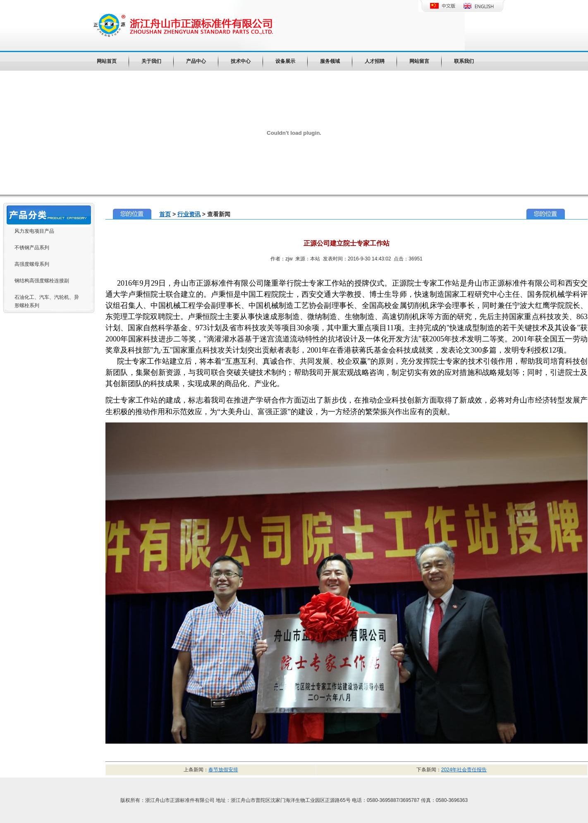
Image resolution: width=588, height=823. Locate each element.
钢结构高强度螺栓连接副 (41, 281)
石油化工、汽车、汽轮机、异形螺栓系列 (46, 301)
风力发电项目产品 (34, 231)
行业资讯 (189, 214)
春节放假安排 (223, 770)
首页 (165, 214)
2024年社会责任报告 (464, 770)
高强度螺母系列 (31, 264)
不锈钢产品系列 (31, 247)
